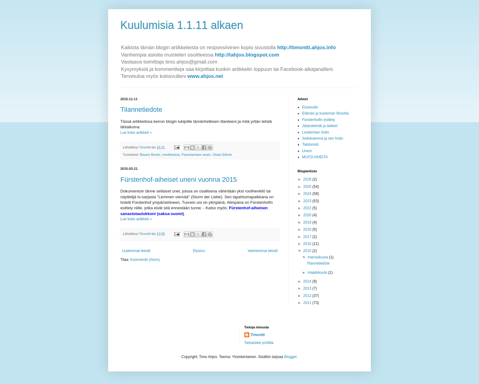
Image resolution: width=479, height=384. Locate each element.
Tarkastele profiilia (259, 343)
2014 (308, 281)
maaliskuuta (318, 272)
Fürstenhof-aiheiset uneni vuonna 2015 (178, 179)
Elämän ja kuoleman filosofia (325, 113)
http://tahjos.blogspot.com (247, 55)
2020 (308, 215)
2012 (308, 296)
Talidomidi (310, 144)
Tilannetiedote (141, 109)
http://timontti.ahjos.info (306, 47)
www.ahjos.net (205, 76)
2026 (308, 179)
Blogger (290, 357)
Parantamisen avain (195, 154)
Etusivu (199, 251)
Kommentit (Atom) (145, 260)
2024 (308, 194)
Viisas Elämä (222, 154)
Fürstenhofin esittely (318, 120)
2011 (308, 303)
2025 (308, 187)
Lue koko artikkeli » (136, 132)
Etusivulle (310, 107)
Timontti (257, 335)
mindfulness (171, 154)
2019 (308, 222)
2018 (308, 229)
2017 (308, 237)
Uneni (307, 151)
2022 (308, 208)
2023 (308, 201)
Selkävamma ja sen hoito (322, 138)
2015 (308, 251)
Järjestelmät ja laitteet (320, 126)
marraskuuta (318, 257)
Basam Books (150, 154)
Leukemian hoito (315, 132)
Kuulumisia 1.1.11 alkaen (181, 25)
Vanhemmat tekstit (263, 251)
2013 (308, 288)
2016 (308, 244)
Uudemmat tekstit (136, 251)
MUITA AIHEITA (315, 157)
